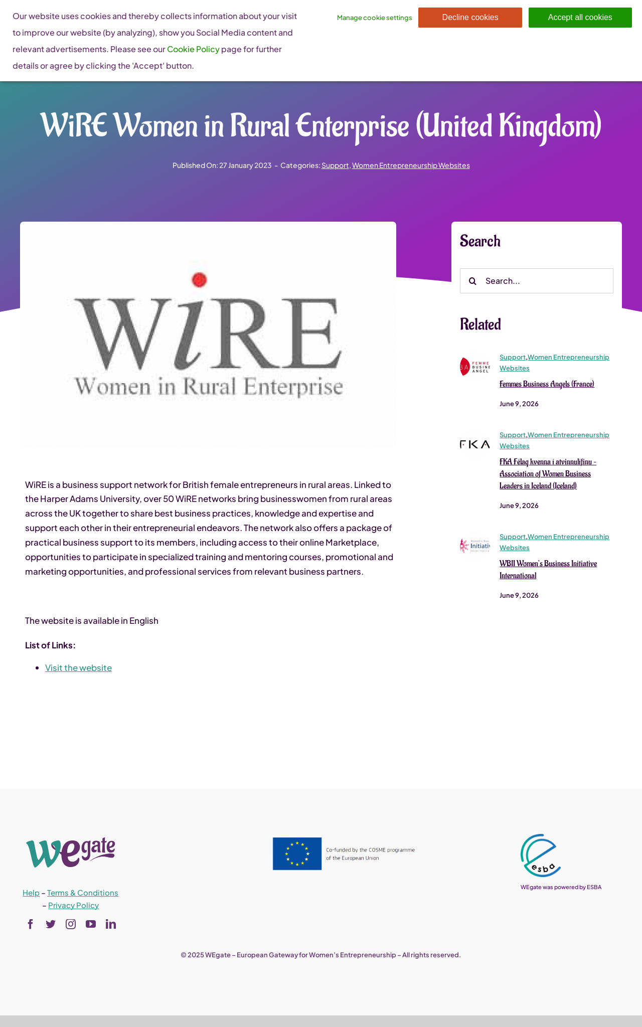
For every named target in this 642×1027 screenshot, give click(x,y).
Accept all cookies (580, 17)
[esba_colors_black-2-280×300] (541, 837)
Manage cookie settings (374, 18)
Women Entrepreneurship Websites (411, 164)
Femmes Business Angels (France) (547, 385)
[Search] (472, 280)
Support (335, 164)
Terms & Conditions (82, 892)
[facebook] (31, 924)
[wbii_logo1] (475, 535)
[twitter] (51, 924)
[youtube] (91, 924)
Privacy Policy (73, 905)
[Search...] (536, 280)
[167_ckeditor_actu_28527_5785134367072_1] (475, 355)
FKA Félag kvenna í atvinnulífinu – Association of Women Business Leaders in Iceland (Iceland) (548, 474)
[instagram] (71, 924)
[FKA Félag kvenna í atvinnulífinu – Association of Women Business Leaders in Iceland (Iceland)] (475, 433)
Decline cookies (470, 17)
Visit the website (78, 667)
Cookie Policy (193, 49)
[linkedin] (111, 924)
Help (31, 892)
